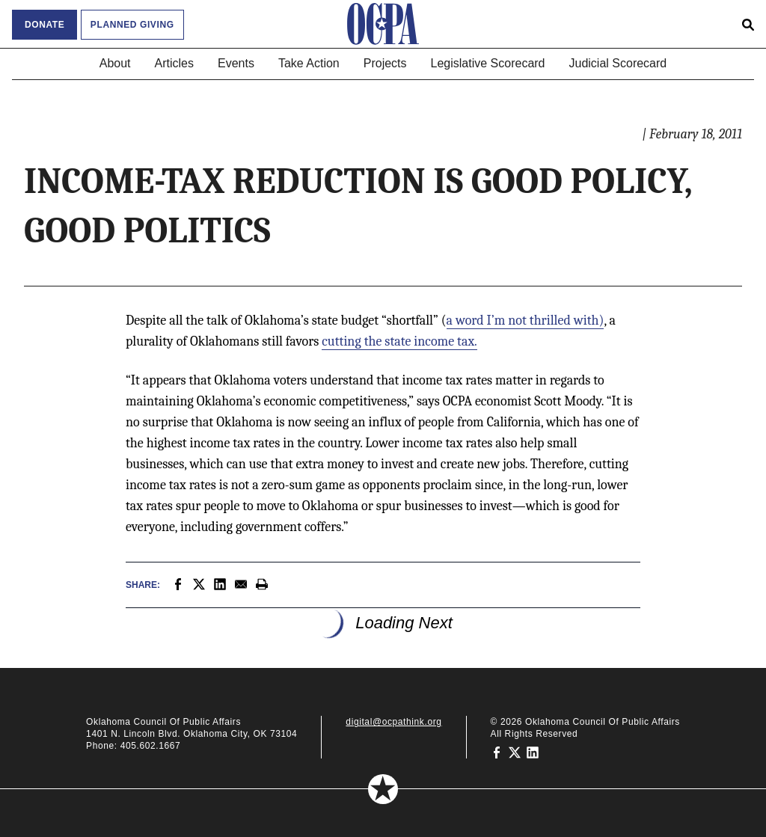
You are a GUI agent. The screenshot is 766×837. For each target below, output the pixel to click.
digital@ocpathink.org (393, 722)
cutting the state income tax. (399, 341)
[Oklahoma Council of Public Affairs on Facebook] (497, 751)
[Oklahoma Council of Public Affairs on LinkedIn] (533, 751)
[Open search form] (748, 24)
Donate (44, 24)
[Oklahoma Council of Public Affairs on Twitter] (515, 751)
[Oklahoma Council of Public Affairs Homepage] (383, 24)
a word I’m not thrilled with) (525, 320)
